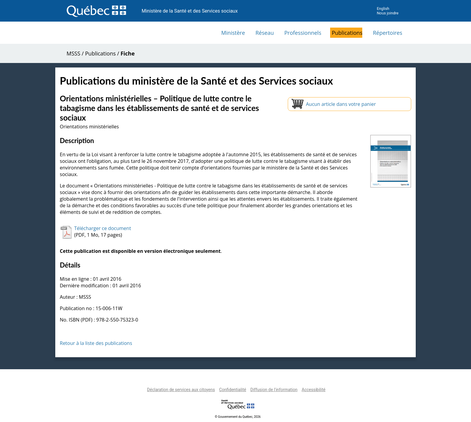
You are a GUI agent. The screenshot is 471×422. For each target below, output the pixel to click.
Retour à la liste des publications (96, 343)
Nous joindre (387, 13)
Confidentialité (232, 389)
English (383, 8)
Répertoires (387, 32)
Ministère (233, 32)
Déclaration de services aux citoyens (181, 389)
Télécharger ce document (102, 228)
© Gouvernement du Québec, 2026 (237, 416)
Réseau (265, 32)
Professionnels (302, 32)
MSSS (74, 53)
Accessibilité (313, 389)
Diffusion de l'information (273, 389)
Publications (347, 32)
